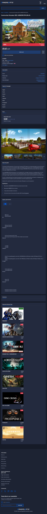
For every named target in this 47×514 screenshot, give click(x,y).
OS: (3, 217)
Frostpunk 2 (4, 422)
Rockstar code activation (5, 481)
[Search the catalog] (20, 8)
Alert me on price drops (9, 55)
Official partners (4, 457)
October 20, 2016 (42, 75)
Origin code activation (5, 475)
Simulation (6, 12)
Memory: (4, 238)
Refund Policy (3, 465)
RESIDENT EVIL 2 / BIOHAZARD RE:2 (9, 354)
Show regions (4, 65)
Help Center (3, 459)
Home (2, 12)
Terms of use (3, 461)
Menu (45, 3)
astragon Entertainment (40, 78)
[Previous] (2, 156)
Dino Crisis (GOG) (5, 405)
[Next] (44, 156)
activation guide (10, 60)
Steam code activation (5, 477)
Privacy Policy (3, 463)
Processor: (4, 227)
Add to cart (21, 52)
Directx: (3, 271)
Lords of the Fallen (6, 371)
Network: (4, 281)
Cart (40, 3)
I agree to (6, 502)
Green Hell (4, 388)
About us (3, 454)
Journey (4, 439)
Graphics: (4, 248)
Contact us (3, 468)
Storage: (4, 261)
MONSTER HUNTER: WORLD (7, 337)
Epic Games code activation (6, 479)
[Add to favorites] (43, 52)
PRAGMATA (4, 321)
